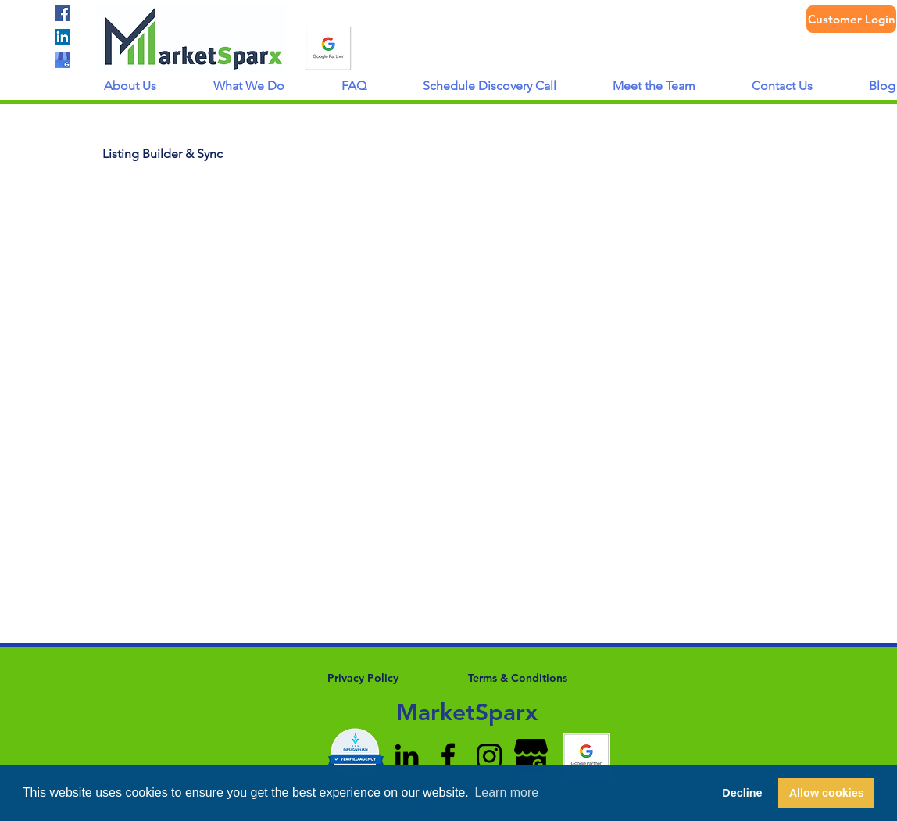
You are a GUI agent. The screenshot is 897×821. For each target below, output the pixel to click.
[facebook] (62, 13)
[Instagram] (489, 756)
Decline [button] (742, 793)
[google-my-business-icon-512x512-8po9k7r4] (531, 756)
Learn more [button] (506, 792)
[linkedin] (62, 37)
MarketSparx (467, 712)
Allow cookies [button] (826, 793)
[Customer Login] (851, 19)
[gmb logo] (62, 60)
